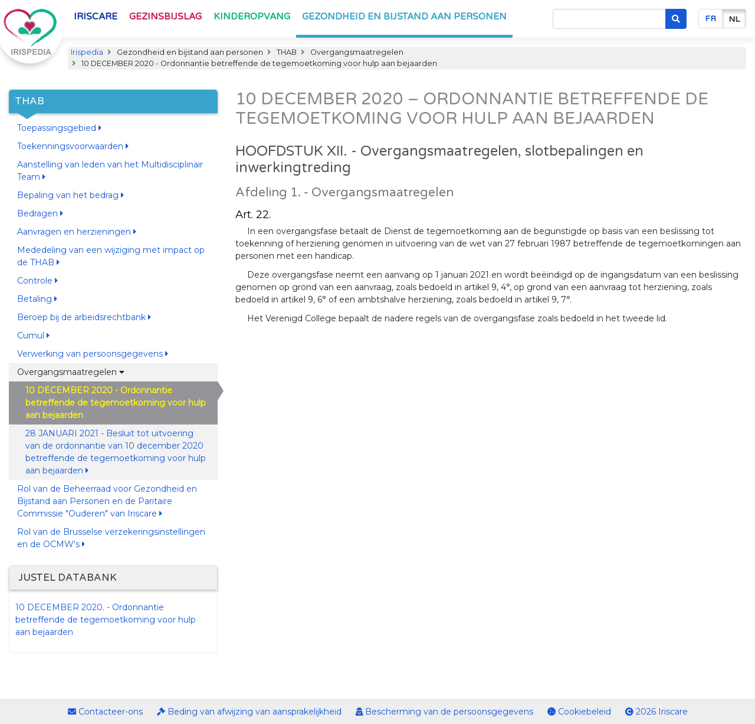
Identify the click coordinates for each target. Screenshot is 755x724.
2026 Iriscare (656, 711)
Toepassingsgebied (59, 128)
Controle (37, 280)
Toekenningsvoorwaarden (73, 146)
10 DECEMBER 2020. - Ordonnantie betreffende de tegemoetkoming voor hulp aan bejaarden (105, 619)
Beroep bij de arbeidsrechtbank (84, 317)
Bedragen (40, 213)
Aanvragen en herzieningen (76, 231)
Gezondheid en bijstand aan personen (404, 16)
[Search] (609, 19)
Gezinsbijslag (165, 16)
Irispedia (87, 52)
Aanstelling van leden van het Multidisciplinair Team (110, 170)
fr (710, 19)
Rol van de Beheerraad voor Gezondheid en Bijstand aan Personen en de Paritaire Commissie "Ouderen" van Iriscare (107, 501)
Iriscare (95, 16)
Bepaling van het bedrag (70, 195)
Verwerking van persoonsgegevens (92, 353)
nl (734, 19)
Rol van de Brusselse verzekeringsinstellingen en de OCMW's (111, 537)
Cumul (33, 335)
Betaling (37, 299)
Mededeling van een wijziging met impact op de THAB (111, 256)
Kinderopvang (252, 16)
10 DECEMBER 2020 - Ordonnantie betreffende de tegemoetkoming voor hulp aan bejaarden (115, 402)
